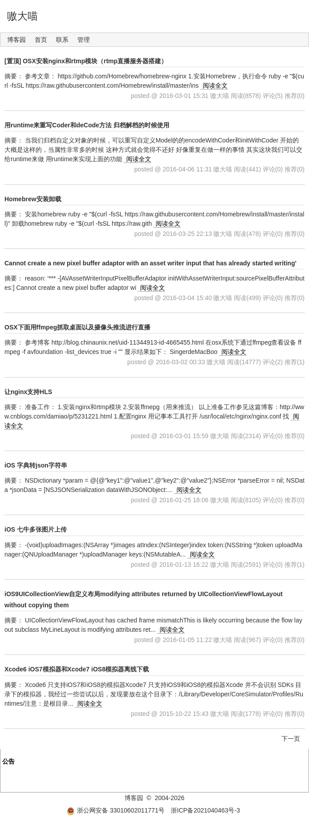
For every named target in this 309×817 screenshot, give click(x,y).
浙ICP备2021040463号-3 (205, 810)
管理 (83, 39)
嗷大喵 (22, 16)
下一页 (290, 738)
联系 (62, 39)
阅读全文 (215, 85)
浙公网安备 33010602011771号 (116, 810)
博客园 (16, 39)
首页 (41, 39)
